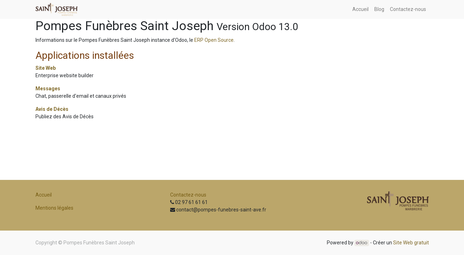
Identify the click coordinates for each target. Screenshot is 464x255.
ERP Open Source (214, 40)
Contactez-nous (188, 195)
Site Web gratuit (411, 242)
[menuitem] (360, 9)
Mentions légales (54, 208)
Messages (47, 88)
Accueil (43, 195)
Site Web (45, 68)
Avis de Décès (51, 109)
